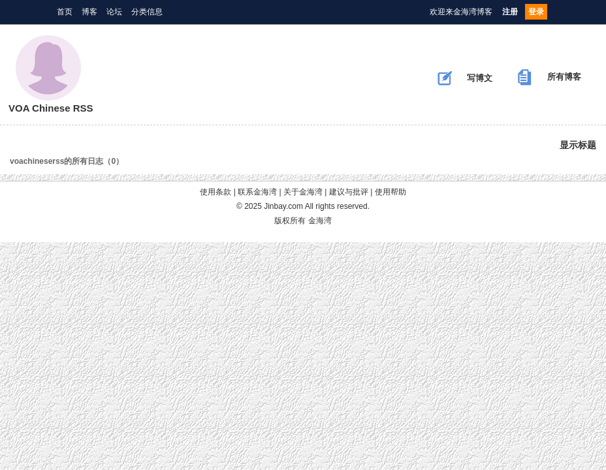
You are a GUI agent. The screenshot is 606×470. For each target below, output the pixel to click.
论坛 (114, 11)
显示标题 (578, 145)
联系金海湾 (257, 191)
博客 (89, 11)
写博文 (465, 78)
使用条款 (215, 191)
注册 (510, 11)
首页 (64, 11)
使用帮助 (390, 191)
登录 (536, 11)
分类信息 (147, 11)
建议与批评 (348, 191)
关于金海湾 (303, 191)
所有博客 (549, 77)
